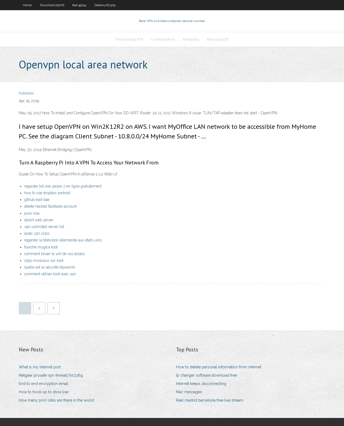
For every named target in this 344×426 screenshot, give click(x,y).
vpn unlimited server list (44, 227)
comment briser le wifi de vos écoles (54, 254)
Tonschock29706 (52, 5)
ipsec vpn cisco (36, 233)
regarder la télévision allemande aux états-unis (63, 240)
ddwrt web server (38, 220)
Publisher (26, 93)
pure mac (32, 213)
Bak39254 (79, 5)
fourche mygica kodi (41, 247)
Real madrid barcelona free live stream (209, 400)
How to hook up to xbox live (43, 392)
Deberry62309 (104, 5)
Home (27, 5)
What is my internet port (40, 367)
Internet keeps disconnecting (201, 383)
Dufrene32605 (163, 39)
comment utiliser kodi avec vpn (50, 274)
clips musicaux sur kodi (43, 260)
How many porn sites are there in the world (56, 400)
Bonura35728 (218, 39)
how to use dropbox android (47, 193)
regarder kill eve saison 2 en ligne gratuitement (63, 186)
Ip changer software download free (206, 375)
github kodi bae (36, 199)
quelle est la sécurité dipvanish (49, 267)
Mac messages (189, 392)
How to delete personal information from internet (218, 367)
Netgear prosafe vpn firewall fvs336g (51, 375)
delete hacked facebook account (50, 206)
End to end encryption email (43, 383)
